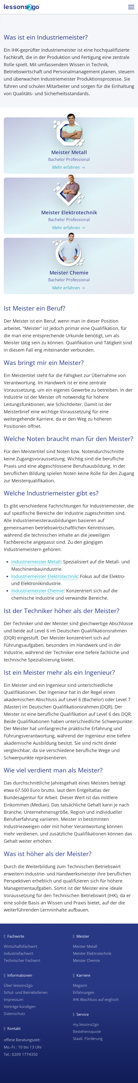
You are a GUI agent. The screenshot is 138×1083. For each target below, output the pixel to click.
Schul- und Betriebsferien (26, 992)
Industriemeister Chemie (37, 591)
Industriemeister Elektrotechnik (44, 576)
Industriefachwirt (18, 953)
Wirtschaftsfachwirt (20, 946)
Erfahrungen (83, 992)
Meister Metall (85, 946)
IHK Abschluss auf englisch (96, 999)
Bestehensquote (87, 1031)
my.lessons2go (86, 1024)
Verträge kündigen (19, 1006)
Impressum (13, 999)
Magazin (80, 985)
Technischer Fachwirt (22, 960)
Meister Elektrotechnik (92, 953)
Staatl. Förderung (88, 1038)
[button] (131, 7)
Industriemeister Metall (36, 562)
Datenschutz (14, 1013)
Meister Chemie (86, 960)
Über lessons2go (18, 985)
